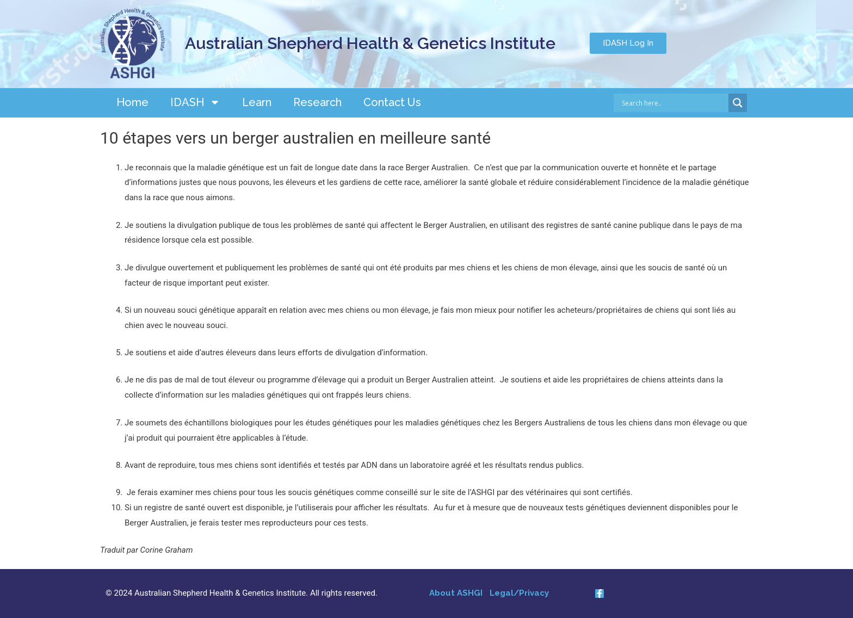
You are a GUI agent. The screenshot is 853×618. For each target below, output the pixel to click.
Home (132, 102)
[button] (628, 43)
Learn (256, 102)
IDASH (195, 102)
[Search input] (674, 103)
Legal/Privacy (519, 593)
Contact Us (392, 102)
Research (317, 102)
